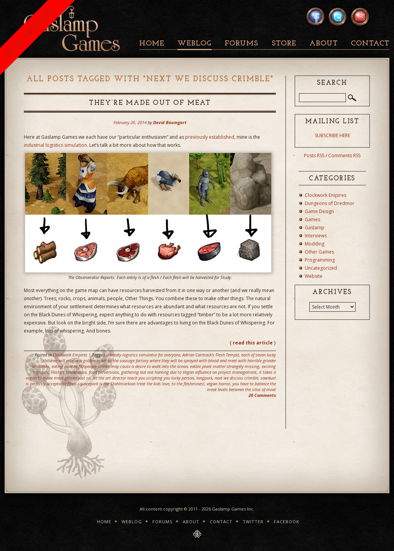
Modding (314, 243)
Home (151, 43)
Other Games (319, 252)
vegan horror (218, 383)
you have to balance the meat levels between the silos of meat (241, 386)
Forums (241, 43)
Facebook (286, 521)
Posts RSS (314, 155)
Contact (370, 43)
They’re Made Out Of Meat (150, 103)
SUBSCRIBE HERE (332, 135)
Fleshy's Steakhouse (69, 372)
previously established (209, 137)
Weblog (194, 43)
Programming (320, 260)
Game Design (319, 211)
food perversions (104, 372)
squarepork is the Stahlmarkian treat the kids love (123, 383)
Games (312, 219)
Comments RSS (344, 155)
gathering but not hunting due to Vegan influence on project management (189, 372)
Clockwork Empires (70, 355)
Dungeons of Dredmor (329, 203)
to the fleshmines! (188, 383)
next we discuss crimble (236, 378)
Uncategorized (321, 268)
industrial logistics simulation (55, 145)
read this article (253, 342)
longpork (204, 378)
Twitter (253, 521)
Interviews (316, 235)
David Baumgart (170, 122)
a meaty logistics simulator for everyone (143, 355)
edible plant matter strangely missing (224, 366)
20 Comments (262, 395)
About (323, 43)
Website (313, 276)
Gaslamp (314, 227)
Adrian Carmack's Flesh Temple (210, 355)
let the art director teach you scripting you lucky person (143, 378)
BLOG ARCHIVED (28, 32)
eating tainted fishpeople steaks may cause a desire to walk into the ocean (120, 366)
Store (284, 43)
